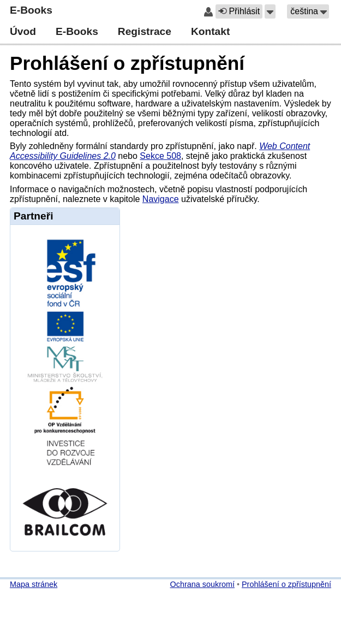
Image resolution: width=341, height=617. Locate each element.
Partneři (33, 216)
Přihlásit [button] (239, 11)
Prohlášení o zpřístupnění (127, 63)
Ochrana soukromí (202, 584)
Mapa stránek (33, 584)
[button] (270, 11)
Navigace (160, 199)
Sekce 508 (160, 156)
